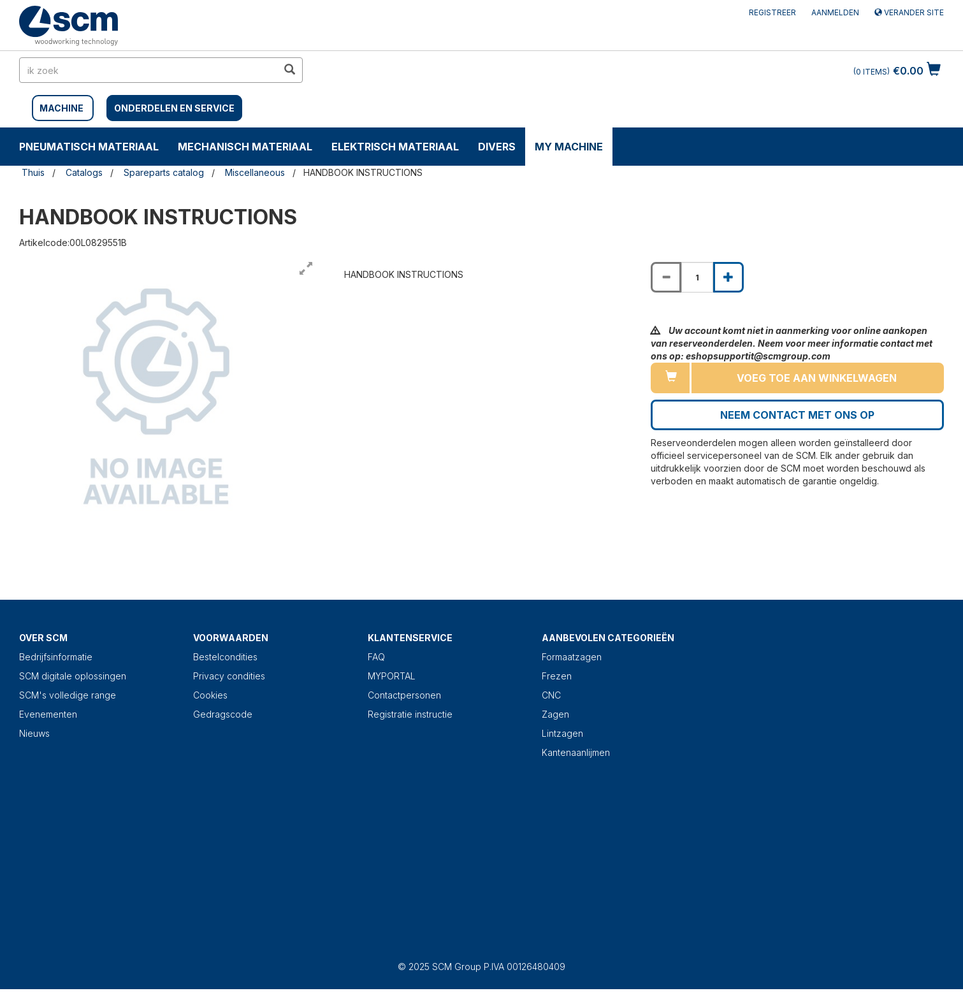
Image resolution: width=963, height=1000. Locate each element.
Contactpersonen (404, 695)
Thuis (33, 172)
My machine (569, 146)
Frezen (557, 675)
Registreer (772, 12)
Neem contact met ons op (797, 415)
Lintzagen (562, 733)
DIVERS (497, 146)
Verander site (909, 12)
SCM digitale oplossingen (72, 675)
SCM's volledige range (67, 695)
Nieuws (34, 733)
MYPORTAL (392, 675)
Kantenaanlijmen (576, 752)
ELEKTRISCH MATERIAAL (395, 146)
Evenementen (48, 714)
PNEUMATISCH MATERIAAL (89, 146)
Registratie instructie (410, 714)
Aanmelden (835, 12)
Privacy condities (229, 675)
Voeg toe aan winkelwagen (817, 378)
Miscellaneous (255, 172)
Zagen (555, 714)
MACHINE (61, 108)
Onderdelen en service (174, 108)
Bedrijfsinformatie (55, 656)
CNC (551, 695)
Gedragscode (222, 714)
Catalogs (84, 172)
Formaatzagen (572, 656)
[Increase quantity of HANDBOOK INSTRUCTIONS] (728, 277)
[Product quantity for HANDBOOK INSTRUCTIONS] (697, 277)
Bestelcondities (225, 656)
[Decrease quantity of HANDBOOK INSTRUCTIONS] (666, 277)
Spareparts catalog (164, 172)
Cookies (210, 695)
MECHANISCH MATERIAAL (245, 146)
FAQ (376, 656)
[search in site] (148, 70)
